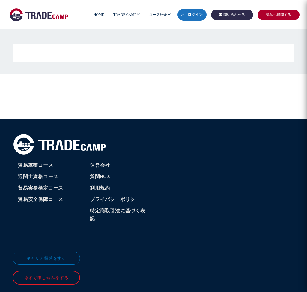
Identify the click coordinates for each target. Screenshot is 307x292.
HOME (99, 15)
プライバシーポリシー (115, 199)
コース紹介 (160, 15)
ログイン (192, 15)
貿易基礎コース (35, 165)
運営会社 (100, 165)
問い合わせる (232, 15)
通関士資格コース (38, 176)
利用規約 (100, 188)
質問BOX (100, 176)
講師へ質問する (278, 15)
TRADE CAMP (126, 15)
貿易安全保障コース (40, 199)
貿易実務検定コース (40, 188)
